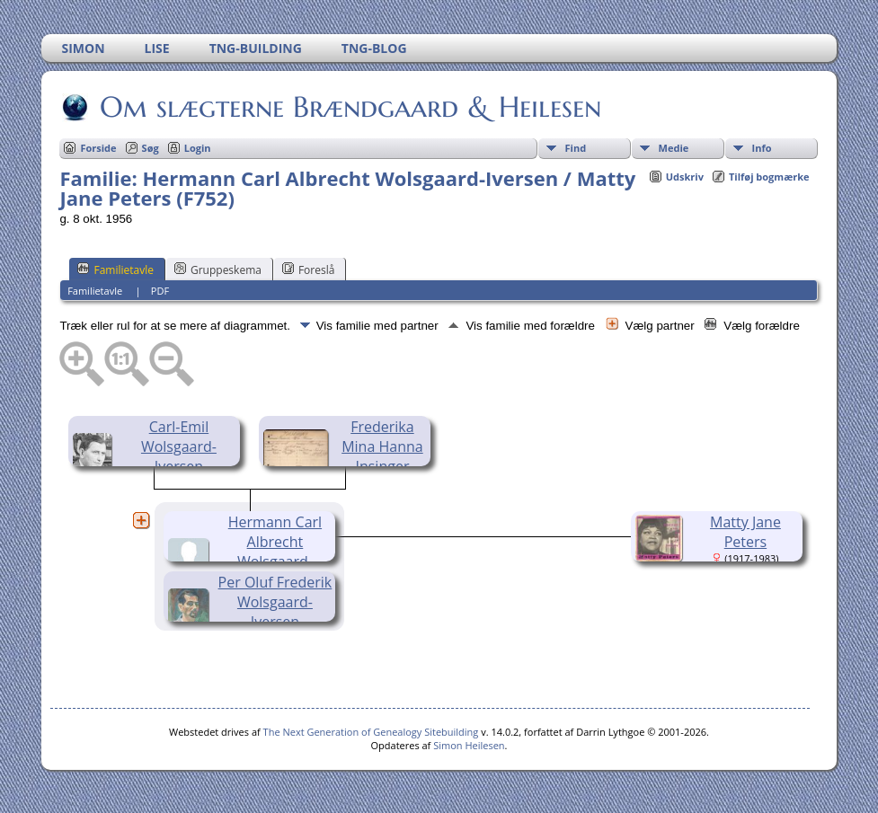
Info (762, 148)
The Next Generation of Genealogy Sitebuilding (371, 731)
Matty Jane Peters (745, 532)
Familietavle (115, 269)
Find (576, 148)
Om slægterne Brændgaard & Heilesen (349, 107)
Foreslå (308, 269)
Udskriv (685, 176)
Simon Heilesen (468, 745)
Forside (98, 148)
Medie (674, 148)
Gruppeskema (218, 269)
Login (197, 148)
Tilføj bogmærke (769, 176)
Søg (150, 148)
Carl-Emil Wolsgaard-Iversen (179, 446)
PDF (160, 290)
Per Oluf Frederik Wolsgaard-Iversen (275, 602)
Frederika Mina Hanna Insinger (382, 446)
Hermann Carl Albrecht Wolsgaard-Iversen (275, 551)
